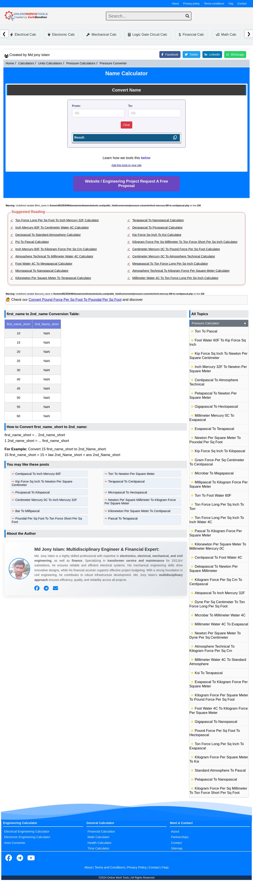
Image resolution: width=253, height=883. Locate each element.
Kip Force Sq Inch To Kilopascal (220, 451)
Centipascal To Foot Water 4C (218, 557)
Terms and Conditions (110, 867)
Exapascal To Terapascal (214, 429)
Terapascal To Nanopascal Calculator (158, 220)
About (175, 3)
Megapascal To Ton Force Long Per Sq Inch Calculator (170, 263)
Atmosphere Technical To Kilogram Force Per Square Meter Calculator (181, 270)
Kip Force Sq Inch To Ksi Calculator (156, 234)
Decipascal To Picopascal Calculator (157, 227)
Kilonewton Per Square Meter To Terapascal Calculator (53, 278)
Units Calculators (50, 63)
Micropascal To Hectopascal (127, 492)
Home (10, 63)
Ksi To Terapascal (209, 673)
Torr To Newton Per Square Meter (131, 473)
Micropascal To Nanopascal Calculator (41, 270)
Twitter (191, 54)
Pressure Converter (113, 63)
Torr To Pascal (206, 331)
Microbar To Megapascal (214, 473)
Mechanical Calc (101, 34)
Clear (126, 125)
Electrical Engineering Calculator (26, 831)
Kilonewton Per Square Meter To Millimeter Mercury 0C (217, 546)
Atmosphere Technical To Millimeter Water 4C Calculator (54, 256)
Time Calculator (98, 848)
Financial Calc (191, 34)
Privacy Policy (137, 867)
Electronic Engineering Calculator (27, 837)
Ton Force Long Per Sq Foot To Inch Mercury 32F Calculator (57, 220)
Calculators (26, 63)
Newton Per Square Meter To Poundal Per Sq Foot (215, 440)
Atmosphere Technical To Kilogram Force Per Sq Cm (212, 648)
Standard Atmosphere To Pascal (220, 770)
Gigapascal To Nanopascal (216, 722)
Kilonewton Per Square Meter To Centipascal (139, 511)
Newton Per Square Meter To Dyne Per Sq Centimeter (215, 635)
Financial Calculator (101, 831)
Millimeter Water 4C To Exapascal (221, 624)
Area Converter (14, 843)
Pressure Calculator (219, 323)
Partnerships (180, 837)
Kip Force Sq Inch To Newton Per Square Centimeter (218, 355)
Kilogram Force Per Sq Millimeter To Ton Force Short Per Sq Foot (218, 790)
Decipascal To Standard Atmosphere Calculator (48, 234)
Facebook (169, 54)
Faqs (165, 867)
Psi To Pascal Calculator (32, 242)
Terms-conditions (214, 3)
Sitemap (177, 848)
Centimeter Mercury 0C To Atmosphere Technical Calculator (173, 256)
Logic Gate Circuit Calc (147, 34)
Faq (230, 3)
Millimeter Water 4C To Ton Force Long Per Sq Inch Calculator (175, 278)
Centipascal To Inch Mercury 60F (38, 473)
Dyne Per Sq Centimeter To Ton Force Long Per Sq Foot (217, 604)
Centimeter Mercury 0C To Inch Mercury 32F (46, 500)
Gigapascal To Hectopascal (216, 407)
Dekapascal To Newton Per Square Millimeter (213, 568)
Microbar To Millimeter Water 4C (220, 615)
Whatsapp (235, 54)
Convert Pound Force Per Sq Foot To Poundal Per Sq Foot (75, 300)
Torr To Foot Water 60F (213, 495)
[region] (95, 370)
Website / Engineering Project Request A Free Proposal (126, 183)
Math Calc (226, 34)
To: (130, 106)
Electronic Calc (61, 34)
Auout (175, 831)
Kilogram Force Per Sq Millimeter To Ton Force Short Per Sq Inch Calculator (184, 242)
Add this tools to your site (126, 165)
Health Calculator (100, 843)
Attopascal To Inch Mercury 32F (220, 593)
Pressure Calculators (80, 63)
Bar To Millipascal (27, 511)
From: (76, 106)
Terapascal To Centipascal (126, 481)
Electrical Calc (23, 34)
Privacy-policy (191, 3)
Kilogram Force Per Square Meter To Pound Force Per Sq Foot (218, 697)
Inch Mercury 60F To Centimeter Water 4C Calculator (52, 227)
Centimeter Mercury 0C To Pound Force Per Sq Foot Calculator (176, 249)
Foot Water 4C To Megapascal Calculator (43, 263)
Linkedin (212, 54)
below (145, 158)
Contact (242, 3)
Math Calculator (99, 837)
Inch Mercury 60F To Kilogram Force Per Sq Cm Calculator (56, 249)
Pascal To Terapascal (123, 518)
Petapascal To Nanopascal (216, 779)
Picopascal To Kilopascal (32, 492)
